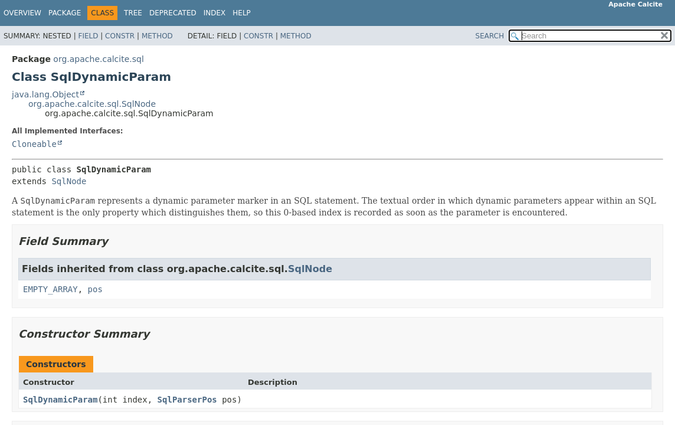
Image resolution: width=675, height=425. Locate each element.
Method (157, 36)
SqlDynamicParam (60, 399)
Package (64, 13)
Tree (133, 13)
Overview (22, 13)
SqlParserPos (187, 399)
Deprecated (172, 13)
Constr (120, 36)
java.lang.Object (45, 94)
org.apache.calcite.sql (98, 59)
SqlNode (68, 181)
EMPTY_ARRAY (50, 289)
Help (241, 13)
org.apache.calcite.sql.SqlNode (92, 104)
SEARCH (490, 36)
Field (88, 36)
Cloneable (34, 144)
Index (215, 13)
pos (95, 289)
